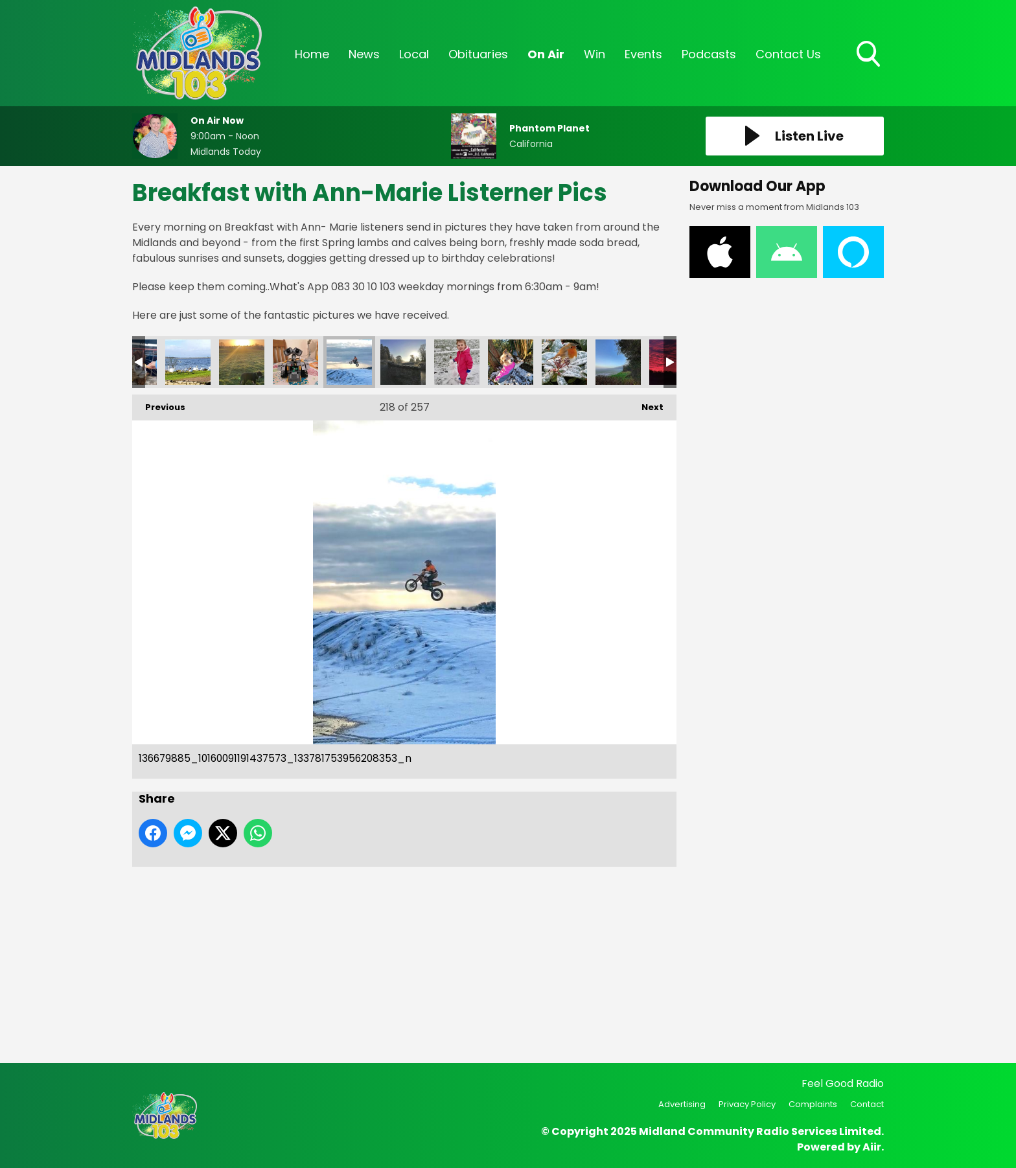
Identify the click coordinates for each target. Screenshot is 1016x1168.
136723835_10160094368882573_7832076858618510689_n (456, 362)
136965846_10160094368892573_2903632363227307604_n (510, 362)
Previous (158, 404)
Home (312, 54)
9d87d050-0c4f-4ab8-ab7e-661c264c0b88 (241, 362)
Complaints (813, 1104)
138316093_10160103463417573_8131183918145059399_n (618, 362)
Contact (867, 1104)
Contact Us (788, 54)
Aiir (871, 1146)
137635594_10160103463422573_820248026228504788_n (564, 362)
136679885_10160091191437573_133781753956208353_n (349, 362)
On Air (545, 54)
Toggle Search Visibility (869, 55)
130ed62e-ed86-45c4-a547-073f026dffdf (295, 362)
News (364, 54)
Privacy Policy (747, 1104)
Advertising (682, 1104)
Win (594, 54)
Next (646, 404)
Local (414, 54)
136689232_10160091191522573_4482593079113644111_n (403, 362)
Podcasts (709, 54)
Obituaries (478, 54)
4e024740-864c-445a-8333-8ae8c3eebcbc (188, 362)
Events (643, 54)
